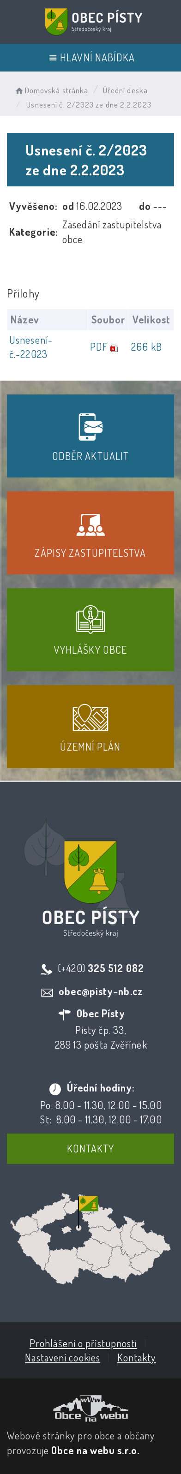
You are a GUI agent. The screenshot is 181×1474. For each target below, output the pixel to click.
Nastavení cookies (62, 1357)
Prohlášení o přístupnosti (83, 1343)
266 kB (146, 346)
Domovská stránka (51, 90)
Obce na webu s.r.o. (95, 1450)
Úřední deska (125, 90)
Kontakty (91, 1148)
